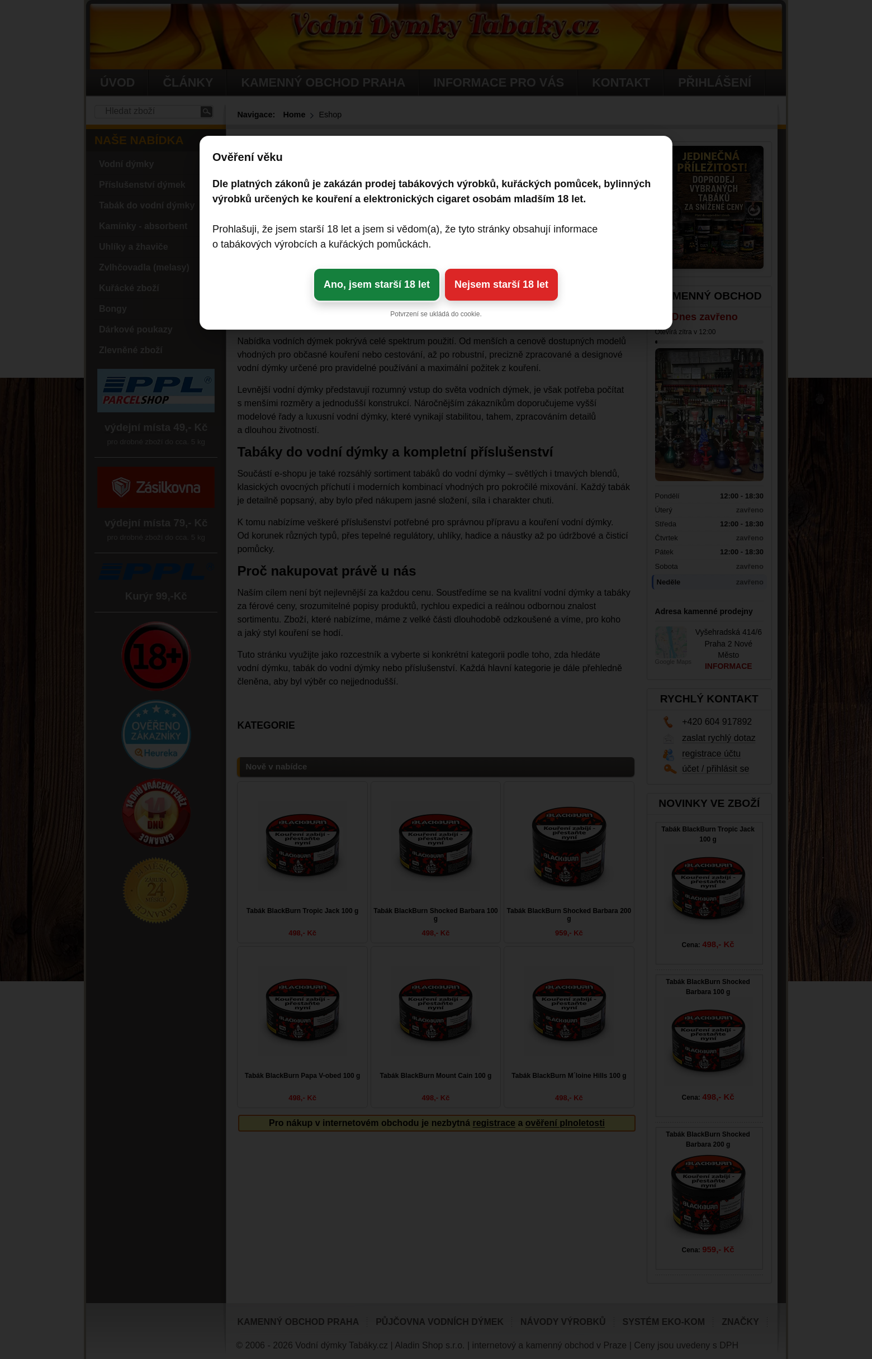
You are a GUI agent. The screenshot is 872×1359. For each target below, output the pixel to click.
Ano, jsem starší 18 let (377, 284)
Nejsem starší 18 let (501, 284)
